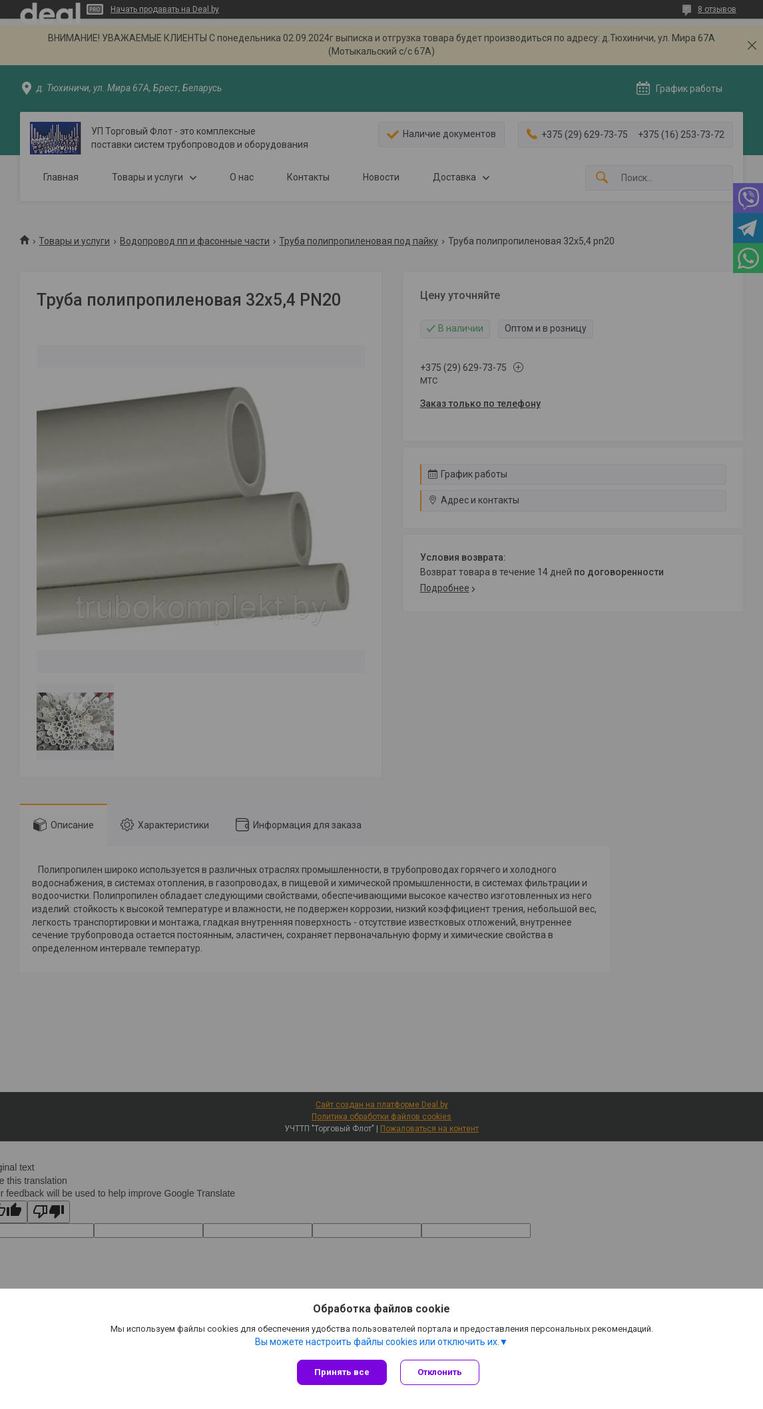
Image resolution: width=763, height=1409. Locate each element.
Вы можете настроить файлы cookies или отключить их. (377, 1341)
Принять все (342, 1372)
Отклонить (439, 1372)
